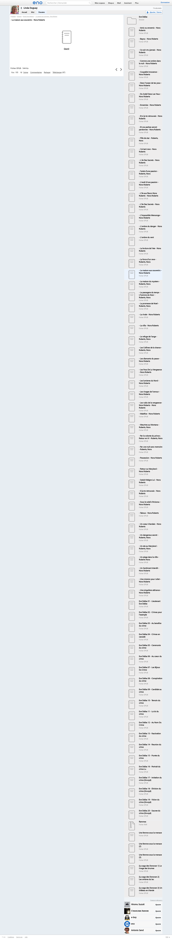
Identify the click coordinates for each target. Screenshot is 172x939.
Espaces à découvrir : (156, 900)
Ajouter (158, 904)
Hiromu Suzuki (137, 904)
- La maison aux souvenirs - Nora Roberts (46, 16)
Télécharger (57, 72)
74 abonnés (157, 8)
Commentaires (36, 72)
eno (133, 923)
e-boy (133, 917)
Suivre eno (19, 937)
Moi (32, 12)
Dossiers (41, 12)
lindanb (14, 16)
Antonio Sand (137, 930)
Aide (26, 937)
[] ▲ (168, 937)
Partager (47, 72)
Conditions (11, 937)
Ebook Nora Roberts (28, 16)
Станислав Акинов (139, 910)
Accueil (24, 12)
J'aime (24, 72)
